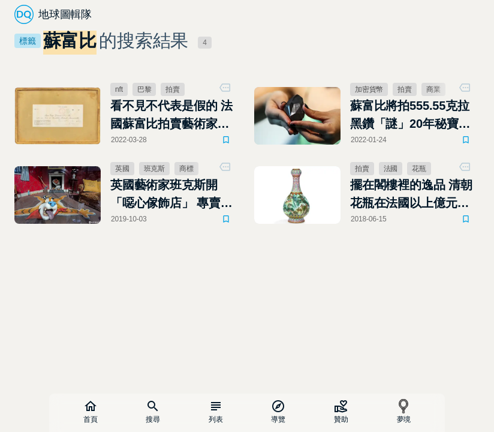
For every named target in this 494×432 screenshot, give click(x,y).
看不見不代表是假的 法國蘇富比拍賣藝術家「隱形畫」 (171, 116)
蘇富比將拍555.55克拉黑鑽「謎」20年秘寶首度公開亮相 (410, 116)
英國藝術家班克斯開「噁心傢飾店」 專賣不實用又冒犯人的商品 (171, 195)
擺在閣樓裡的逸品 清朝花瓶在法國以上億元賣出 (411, 195)
